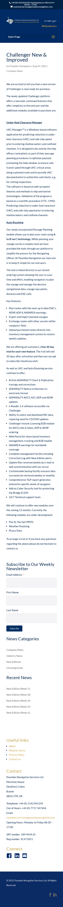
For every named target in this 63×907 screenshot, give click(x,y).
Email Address (15, 574)
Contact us (15, 759)
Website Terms (17, 750)
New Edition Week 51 (18, 688)
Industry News (14, 655)
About (12, 746)
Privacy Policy (17, 754)
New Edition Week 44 (18, 700)
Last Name (12, 610)
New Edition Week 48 (18, 694)
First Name (12, 592)
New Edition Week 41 (18, 712)
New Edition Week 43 (18, 706)
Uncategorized (14, 667)
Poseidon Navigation (20, 66)
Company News (14, 70)
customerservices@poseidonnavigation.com (30, 817)
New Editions (13, 661)
